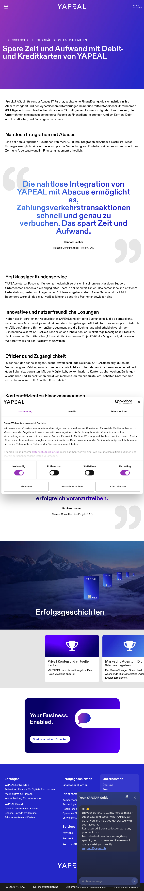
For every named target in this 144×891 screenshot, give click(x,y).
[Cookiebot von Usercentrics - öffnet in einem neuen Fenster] (117, 402)
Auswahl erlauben (72, 486)
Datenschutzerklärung (46, 452)
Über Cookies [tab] (119, 411)
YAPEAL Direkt (14, 804)
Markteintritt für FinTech (18, 793)
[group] (72, 658)
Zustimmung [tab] (24, 411)
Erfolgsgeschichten (75, 785)
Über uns (108, 785)
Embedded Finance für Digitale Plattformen (30, 789)
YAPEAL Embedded (17, 785)
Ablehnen (26, 486)
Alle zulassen (118, 486)
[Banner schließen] (139, 402)
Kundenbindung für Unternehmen (23, 798)
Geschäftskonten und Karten (21, 808)
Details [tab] (72, 411)
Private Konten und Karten (20, 817)
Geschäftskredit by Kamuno (21, 812)
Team (106, 789)
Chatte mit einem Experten (50, 739)
